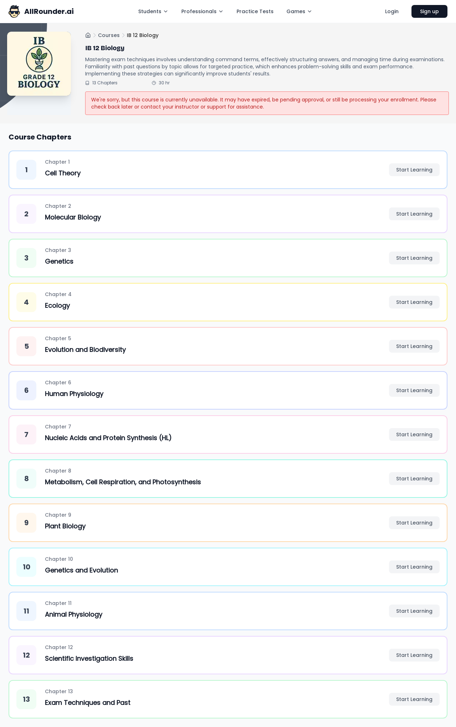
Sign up (429, 11)
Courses (109, 35)
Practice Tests (255, 11)
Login (392, 11)
